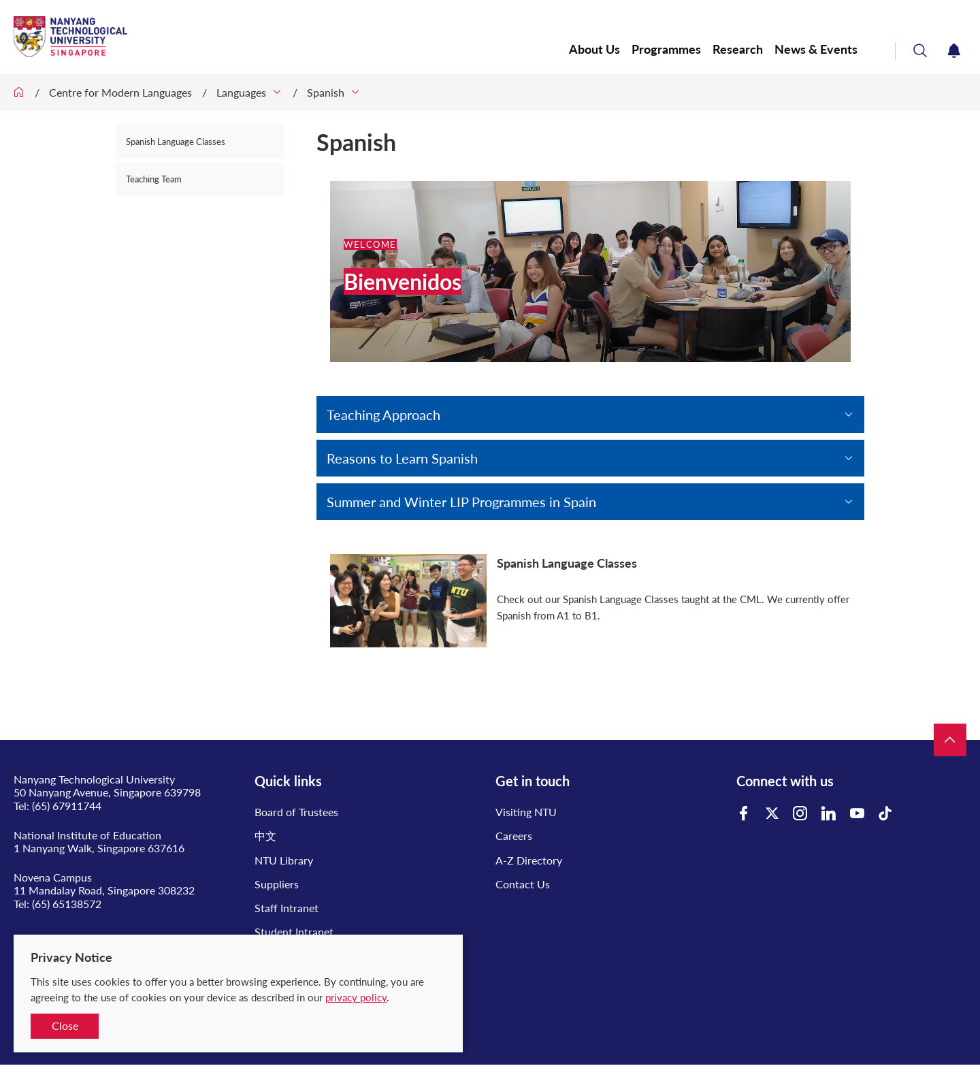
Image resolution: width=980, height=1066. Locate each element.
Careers (513, 835)
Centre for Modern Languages (120, 92)
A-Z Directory (528, 860)
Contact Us (522, 883)
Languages (241, 92)
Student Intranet (294, 931)
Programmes (666, 49)
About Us (594, 49)
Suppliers (277, 883)
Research (738, 49)
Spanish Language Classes (175, 141)
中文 (265, 835)
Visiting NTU (526, 811)
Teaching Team (154, 179)
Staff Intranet (286, 907)
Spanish (325, 92)
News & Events (816, 49)
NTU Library (284, 860)
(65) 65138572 (66, 903)
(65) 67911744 (66, 805)
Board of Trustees (296, 811)
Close (65, 1025)
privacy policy (356, 997)
